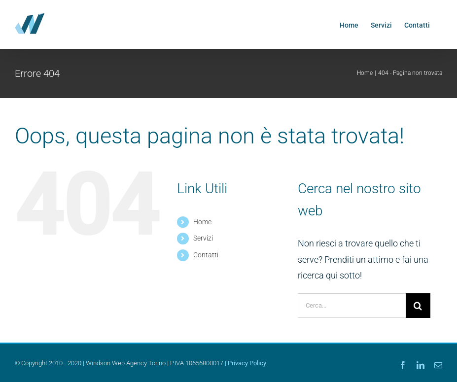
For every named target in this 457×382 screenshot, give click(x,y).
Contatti (205, 255)
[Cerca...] (352, 305)
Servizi (203, 238)
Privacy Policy (247, 363)
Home (202, 222)
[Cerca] (418, 305)
